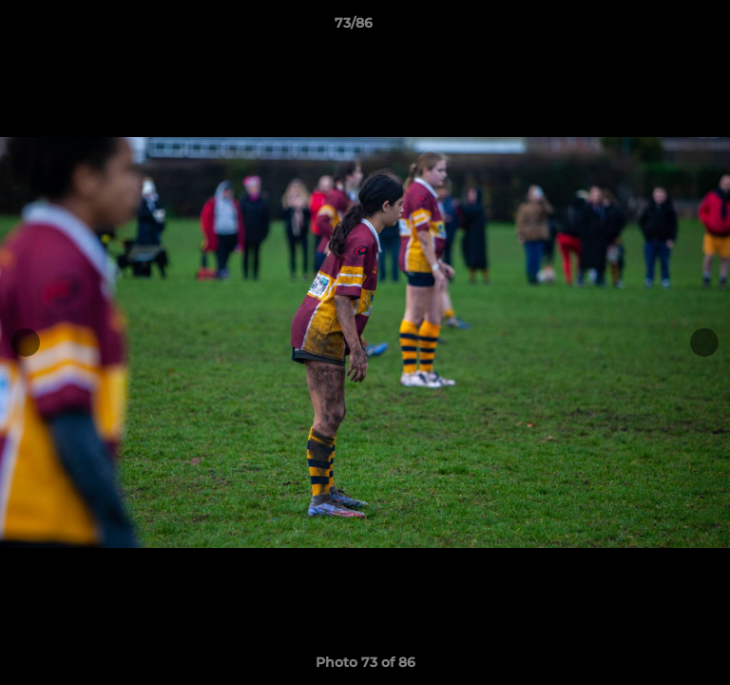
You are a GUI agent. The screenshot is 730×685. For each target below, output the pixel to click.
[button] (661, 27)
